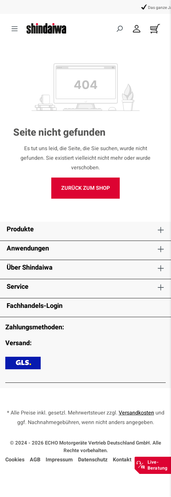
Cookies (14, 460)
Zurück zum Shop (85, 188)
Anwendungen (28, 248)
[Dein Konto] (136, 29)
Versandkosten (136, 413)
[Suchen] (119, 29)
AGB (35, 460)
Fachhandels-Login (35, 306)
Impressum (59, 460)
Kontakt (122, 460)
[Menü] (14, 29)
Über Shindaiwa (30, 267)
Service (17, 286)
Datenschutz (92, 460)
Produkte (20, 229)
